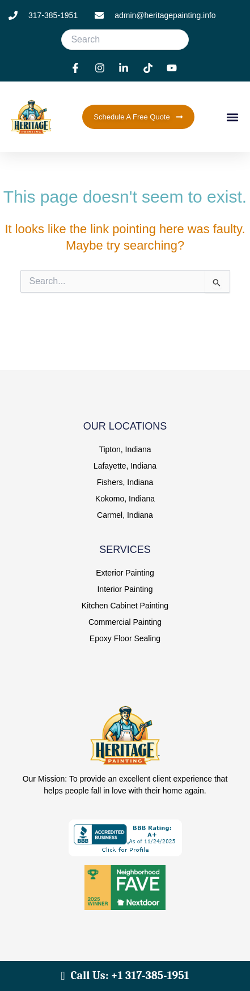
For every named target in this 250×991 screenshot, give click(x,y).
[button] (232, 117)
